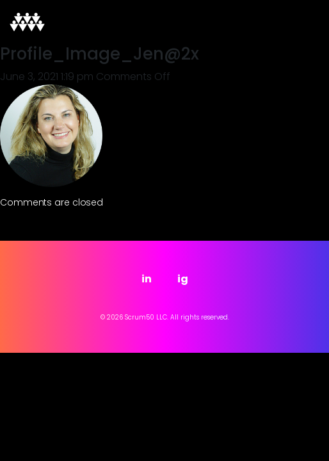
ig (182, 278)
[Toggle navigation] (301, 22)
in (146, 278)
